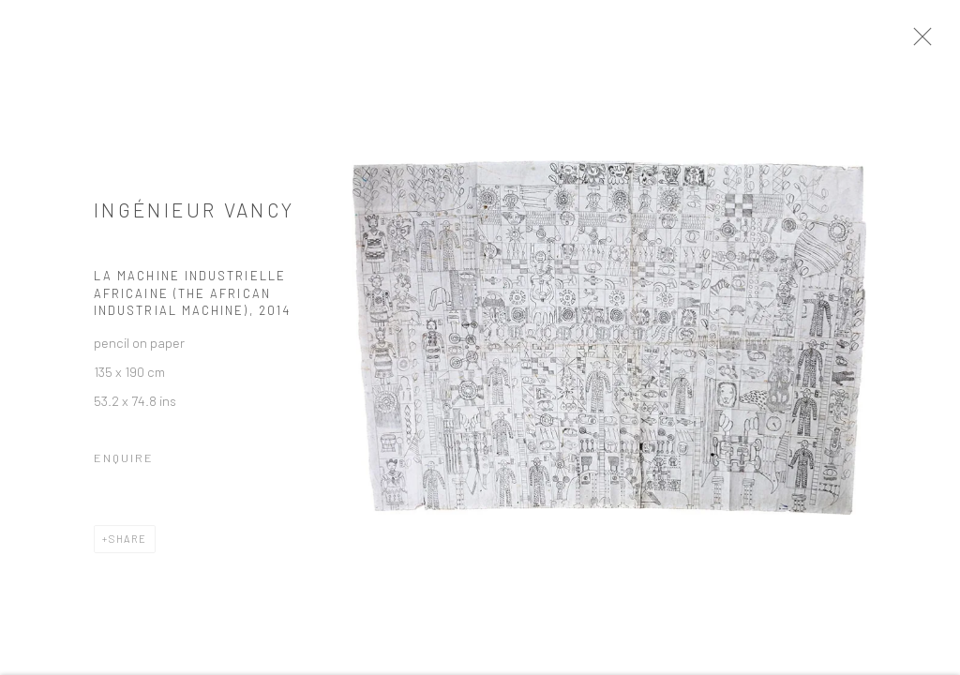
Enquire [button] (124, 464)
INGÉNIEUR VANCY (194, 216)
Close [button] (936, 42)
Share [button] (128, 545)
